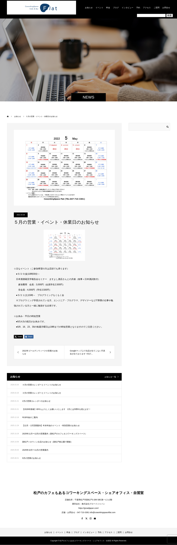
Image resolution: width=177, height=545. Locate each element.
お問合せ (166, 7)
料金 (108, 7)
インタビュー (127, 7)
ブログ (116, 7)
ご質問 (156, 7)
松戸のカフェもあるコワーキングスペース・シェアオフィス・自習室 (88, 493)
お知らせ (89, 7)
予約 (138, 7)
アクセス (147, 7)
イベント (99, 7)
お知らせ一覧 (110, 377)
